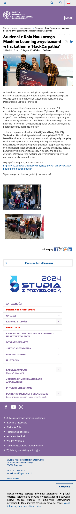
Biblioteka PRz (14, 427)
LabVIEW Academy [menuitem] (16, 371)
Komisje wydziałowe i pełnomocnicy (25, 445)
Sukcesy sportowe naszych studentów (26, 418)
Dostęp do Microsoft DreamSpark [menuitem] (27, 395)
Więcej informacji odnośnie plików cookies (38, 504)
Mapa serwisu (13, 478)
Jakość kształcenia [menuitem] (33, 348)
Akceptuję (64, 486)
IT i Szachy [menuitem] (12, 360)
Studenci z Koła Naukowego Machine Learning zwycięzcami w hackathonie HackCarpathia (36, 29)
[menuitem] (33, 309)
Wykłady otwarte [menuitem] (17, 342)
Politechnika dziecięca (18, 431)
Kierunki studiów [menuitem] (16, 321)
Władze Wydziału (15, 440)
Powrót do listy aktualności (39, 263)
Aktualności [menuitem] (14, 303)
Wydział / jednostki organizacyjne (23, 450)
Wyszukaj (53, 3)
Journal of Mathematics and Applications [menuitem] (24, 380)
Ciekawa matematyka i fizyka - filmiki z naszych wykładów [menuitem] (30, 335)
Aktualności (25, 28)
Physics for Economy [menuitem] (19, 388)
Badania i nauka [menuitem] (33, 354)
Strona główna (10, 28)
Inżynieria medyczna (17, 422)
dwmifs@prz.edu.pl (22, 473)
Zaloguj (62, 3)
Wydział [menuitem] (33, 315)
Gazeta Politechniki (16, 436)
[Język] (69, 3)
